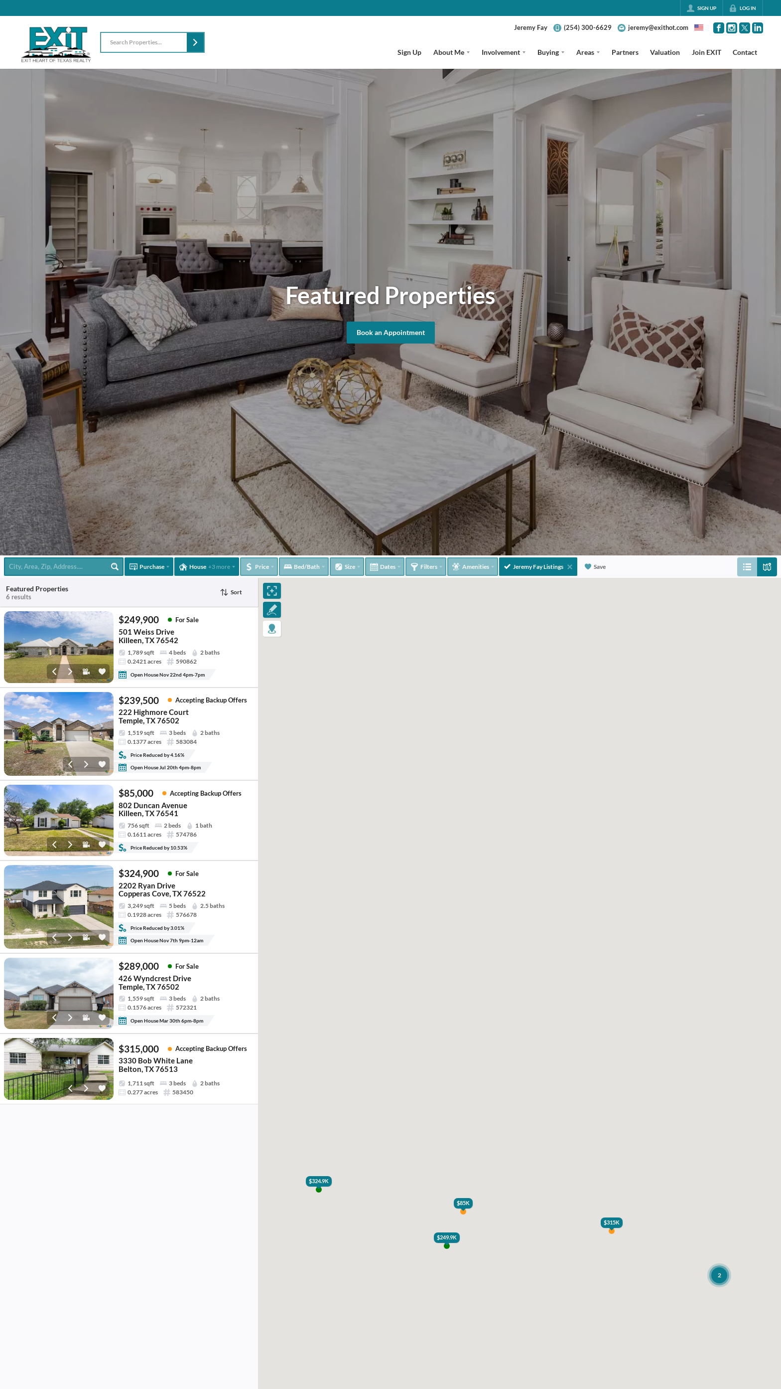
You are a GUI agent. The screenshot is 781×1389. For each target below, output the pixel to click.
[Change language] (698, 27)
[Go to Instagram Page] (731, 27)
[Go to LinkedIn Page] (757, 27)
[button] (195, 42)
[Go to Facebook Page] (718, 27)
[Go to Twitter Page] (744, 27)
